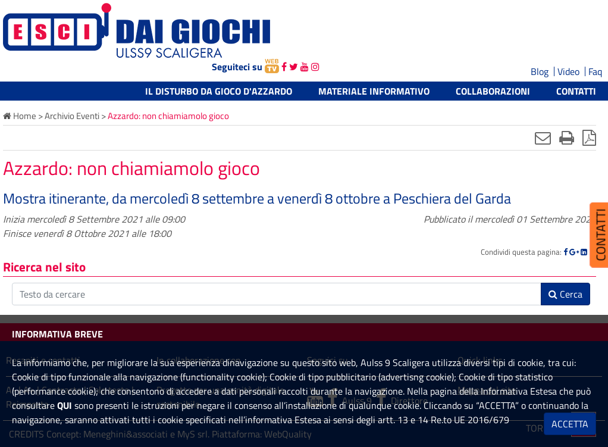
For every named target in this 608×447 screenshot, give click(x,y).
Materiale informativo (374, 91)
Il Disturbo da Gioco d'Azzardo (218, 91)
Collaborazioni (493, 91)
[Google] (574, 252)
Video (568, 71)
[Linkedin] (584, 252)
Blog (540, 71)
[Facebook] (565, 252)
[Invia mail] (543, 137)
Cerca (565, 294)
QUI (64, 405)
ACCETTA (569, 424)
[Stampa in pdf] (589, 137)
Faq (595, 71)
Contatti (576, 91)
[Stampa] (566, 137)
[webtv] (272, 67)
